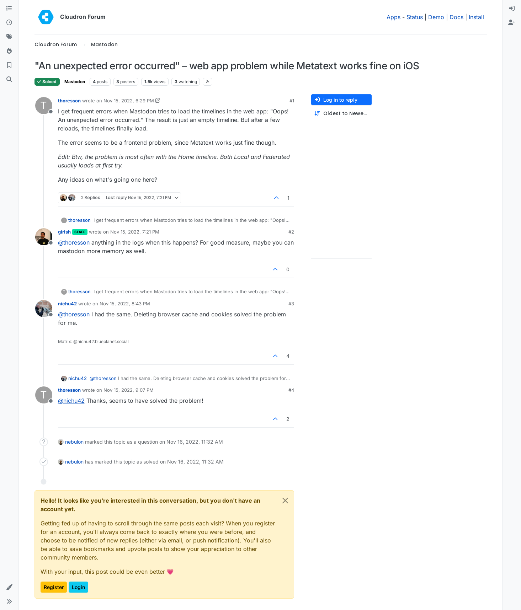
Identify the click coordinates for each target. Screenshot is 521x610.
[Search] (9, 79)
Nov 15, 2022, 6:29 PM (128, 100)
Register (54, 587)
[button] (9, 587)
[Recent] (9, 22)
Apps (393, 17)
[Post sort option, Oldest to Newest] (341, 113)
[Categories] (9, 8)
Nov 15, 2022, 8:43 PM (125, 303)
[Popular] (9, 51)
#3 (291, 303)
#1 (291, 100)
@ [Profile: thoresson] (74, 242)
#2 (291, 232)
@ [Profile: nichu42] (71, 400)
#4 (291, 390)
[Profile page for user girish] (43, 236)
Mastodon (74, 81)
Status (414, 17)
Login (78, 587)
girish (64, 232)
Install (476, 17)
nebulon (74, 442)
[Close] (285, 500)
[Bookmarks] (9, 65)
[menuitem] (511, 8)
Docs (456, 17)
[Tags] (9, 37)
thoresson (69, 100)
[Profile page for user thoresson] (43, 105)
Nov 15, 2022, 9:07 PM (128, 390)
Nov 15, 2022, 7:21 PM (134, 232)
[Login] (511, 8)
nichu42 (67, 303)
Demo (436, 17)
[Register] (511, 22)
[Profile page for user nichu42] (43, 308)
